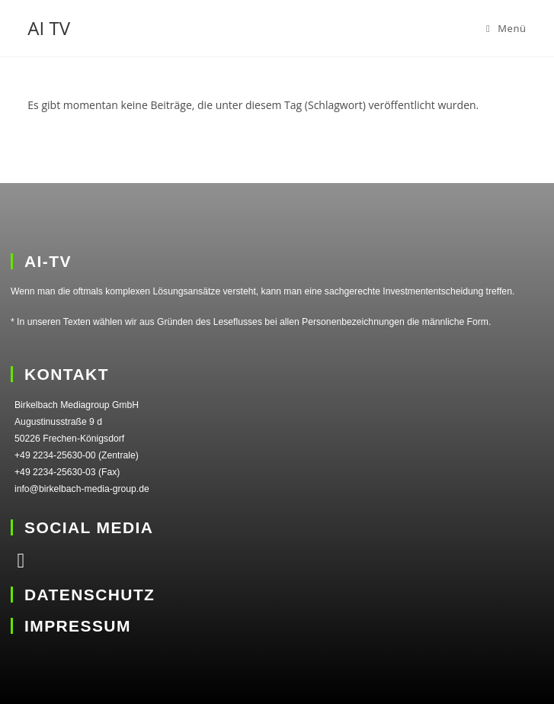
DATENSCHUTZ (89, 594)
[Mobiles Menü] (506, 28)
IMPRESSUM (77, 626)
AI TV (48, 27)
